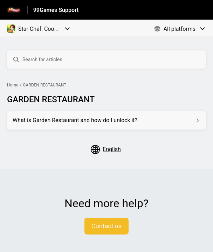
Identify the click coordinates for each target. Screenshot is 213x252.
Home (12, 85)
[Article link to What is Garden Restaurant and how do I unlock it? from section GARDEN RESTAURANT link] (106, 120)
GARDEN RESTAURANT (44, 85)
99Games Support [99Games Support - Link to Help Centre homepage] (56, 10)
